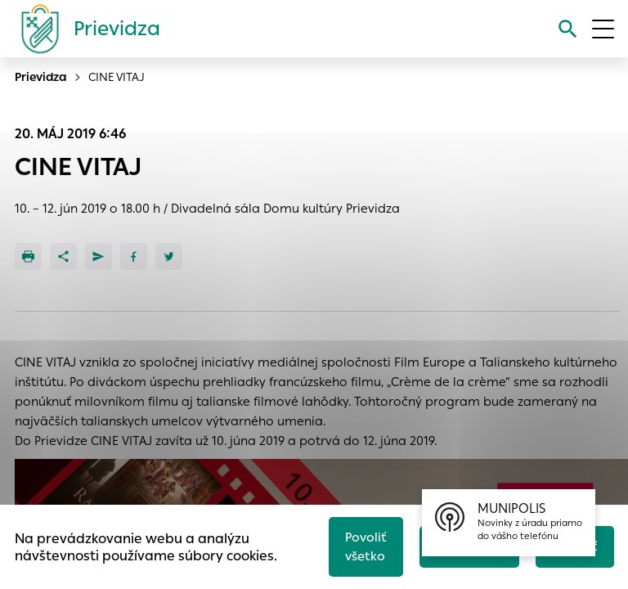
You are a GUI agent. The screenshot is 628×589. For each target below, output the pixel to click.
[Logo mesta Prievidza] (84, 28)
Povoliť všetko (366, 546)
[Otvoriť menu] (603, 29)
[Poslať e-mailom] (98, 256)
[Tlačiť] (28, 256)
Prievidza (41, 77)
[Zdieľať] (63, 256)
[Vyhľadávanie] (567, 29)
